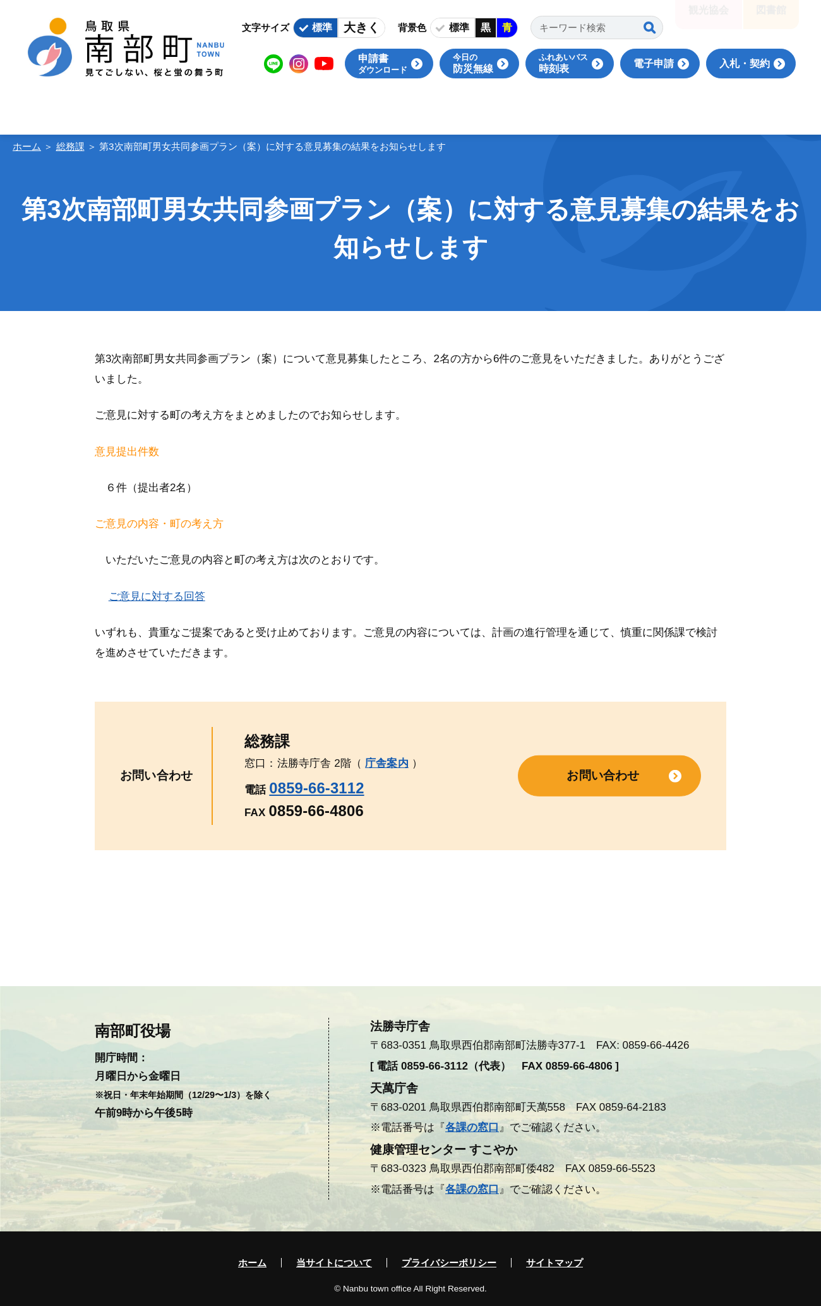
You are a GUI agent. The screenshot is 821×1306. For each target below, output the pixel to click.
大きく (362, 27)
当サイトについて (334, 1262)
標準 (322, 27)
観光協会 (708, 18)
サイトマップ (554, 1262)
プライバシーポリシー (449, 1262)
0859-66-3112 (316, 787)
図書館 (771, 18)
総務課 (70, 146)
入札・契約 (744, 63)
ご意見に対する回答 (157, 596)
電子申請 (653, 63)
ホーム (27, 146)
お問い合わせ (602, 775)
